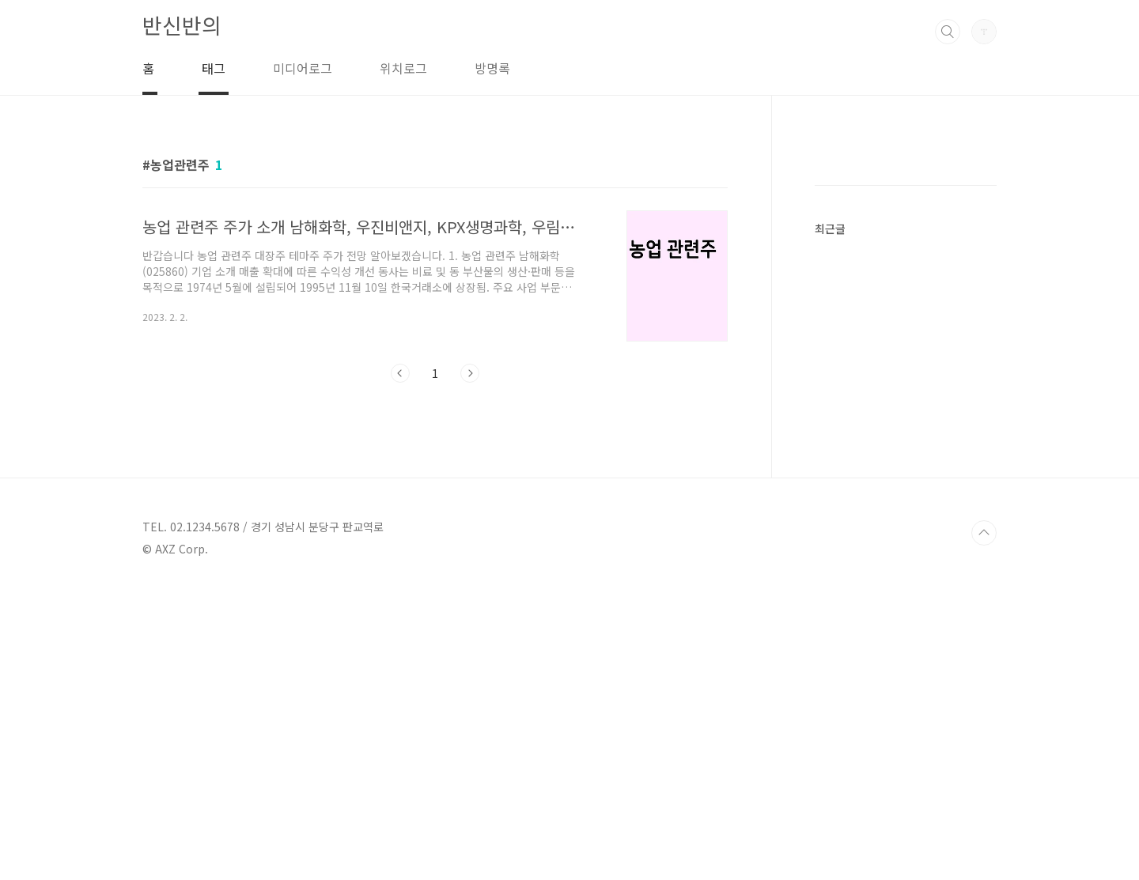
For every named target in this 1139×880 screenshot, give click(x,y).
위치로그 (403, 68)
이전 (400, 373)
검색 (947, 31)
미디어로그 (302, 68)
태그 (213, 68)
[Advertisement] (906, 392)
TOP (984, 827)
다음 (469, 373)
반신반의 (181, 24)
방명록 (492, 68)
